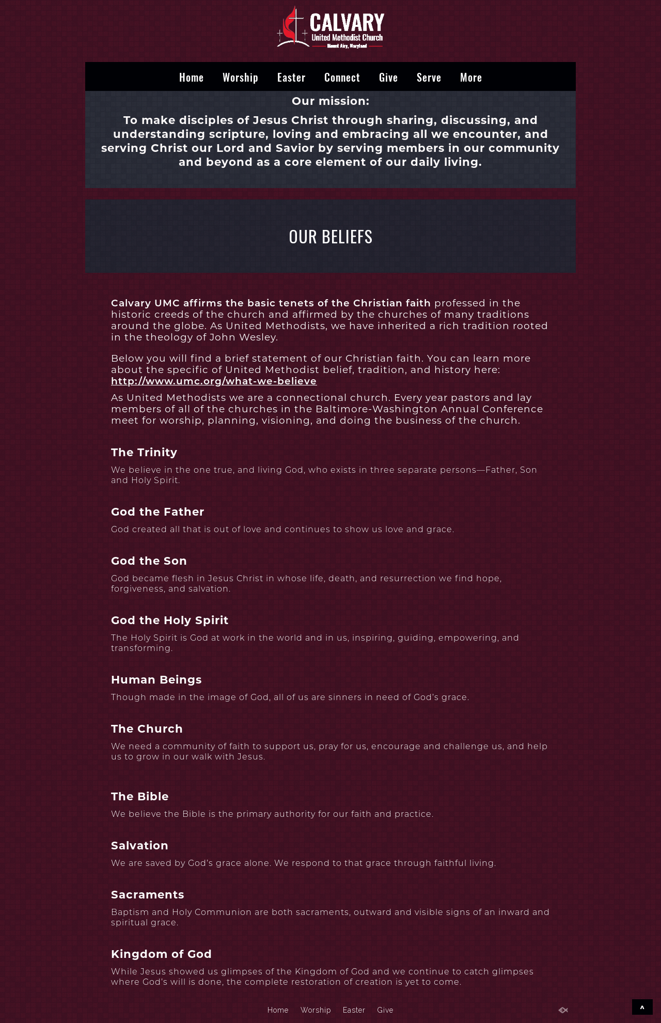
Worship (241, 76)
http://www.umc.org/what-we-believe (214, 381)
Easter (291, 76)
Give (388, 76)
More (471, 76)
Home (191, 76)
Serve (429, 76)
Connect (342, 76)
